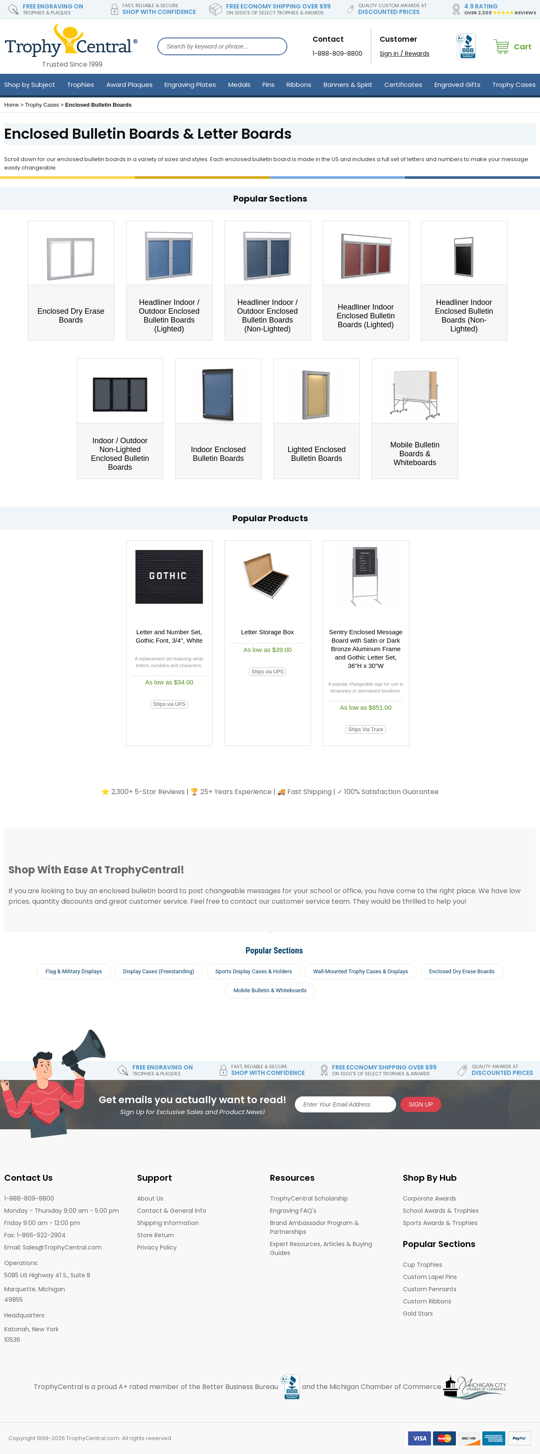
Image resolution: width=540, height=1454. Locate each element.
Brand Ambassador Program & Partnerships (314, 1227)
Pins (268, 84)
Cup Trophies (422, 1264)
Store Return (155, 1235)
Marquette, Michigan (34, 1289)
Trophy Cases (514, 84)
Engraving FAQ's (293, 1210)
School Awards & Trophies (441, 1210)
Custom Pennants (429, 1289)
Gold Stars (418, 1313)
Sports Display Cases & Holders (253, 971)
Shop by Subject (29, 84)
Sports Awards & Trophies (440, 1223)
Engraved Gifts (458, 84)
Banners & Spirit (348, 84)
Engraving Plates (190, 84)
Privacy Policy (157, 1247)
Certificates (403, 84)
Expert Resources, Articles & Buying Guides (321, 1248)
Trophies (80, 84)
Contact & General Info (171, 1210)
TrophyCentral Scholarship (309, 1198)
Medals (239, 84)
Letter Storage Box (267, 631)
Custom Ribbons (427, 1301)
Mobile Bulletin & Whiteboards (269, 990)
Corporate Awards (429, 1198)
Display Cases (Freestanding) (158, 971)
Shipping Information (168, 1223)
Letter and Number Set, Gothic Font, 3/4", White (169, 636)
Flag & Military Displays (74, 971)
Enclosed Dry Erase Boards (461, 971)
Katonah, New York (31, 1329)
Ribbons (298, 84)
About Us (150, 1198)
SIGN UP (421, 1104)
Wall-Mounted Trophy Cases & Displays (360, 971)
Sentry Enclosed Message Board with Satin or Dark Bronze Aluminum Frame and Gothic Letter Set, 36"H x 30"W (365, 648)
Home (11, 105)
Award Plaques (129, 84)
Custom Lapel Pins (430, 1277)
